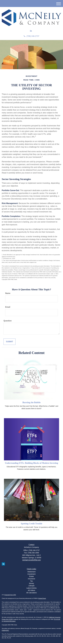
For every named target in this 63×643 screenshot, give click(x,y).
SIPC (7, 630)
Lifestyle (31, 586)
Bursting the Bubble (31, 402)
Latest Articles (31, 588)
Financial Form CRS (10, 594)
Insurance (31, 579)
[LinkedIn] (31, 31)
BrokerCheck (42, 598)
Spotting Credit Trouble (31, 523)
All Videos (31, 590)
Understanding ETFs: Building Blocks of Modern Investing (31, 463)
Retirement (31, 572)
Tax (31, 581)
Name (7, 293)
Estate (31, 576)
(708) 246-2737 (31, 36)
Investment (31, 574)
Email (7, 307)
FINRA (4, 630)
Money (31, 583)
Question (8, 321)
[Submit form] (10, 342)
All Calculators (31, 593)
